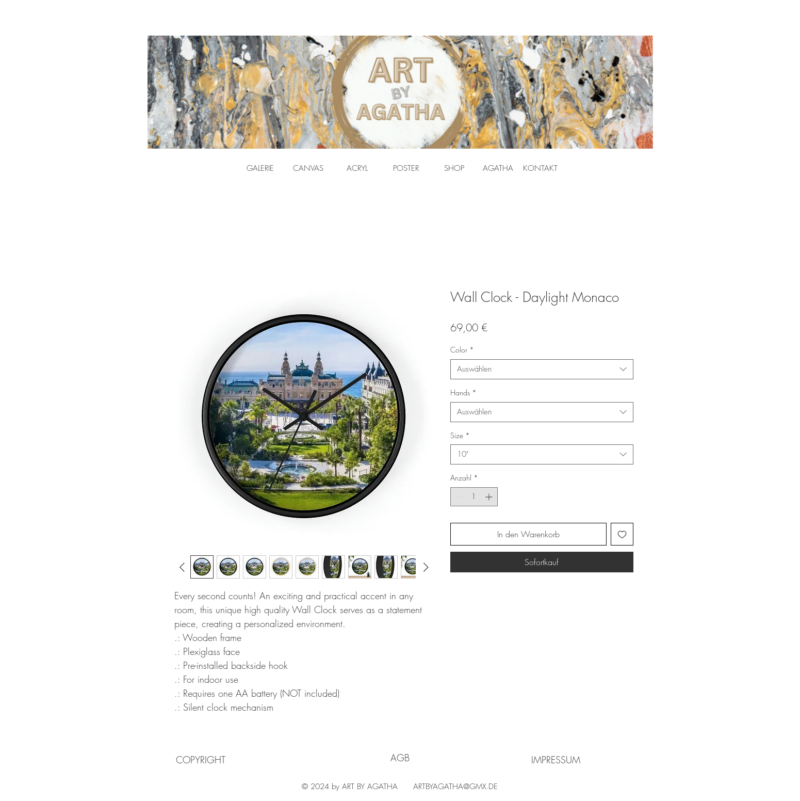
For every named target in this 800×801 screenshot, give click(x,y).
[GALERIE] (260, 168)
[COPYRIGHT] (200, 759)
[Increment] (489, 497)
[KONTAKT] (540, 168)
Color (462, 350)
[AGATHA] (498, 168)
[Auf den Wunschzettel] (622, 534)
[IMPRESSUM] (556, 759)
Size (460, 435)
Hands (463, 392)
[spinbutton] (474, 497)
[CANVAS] (308, 168)
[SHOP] (454, 168)
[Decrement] (458, 497)
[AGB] (400, 757)
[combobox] (541, 369)
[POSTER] (406, 168)
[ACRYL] (357, 168)
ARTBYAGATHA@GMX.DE (455, 786)
